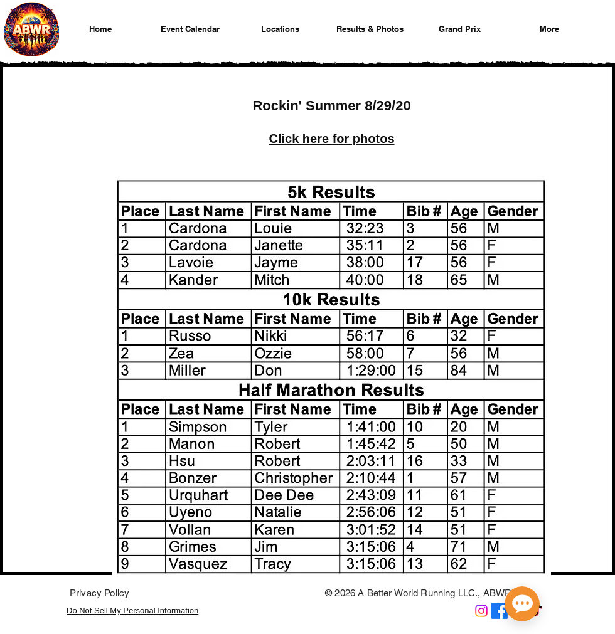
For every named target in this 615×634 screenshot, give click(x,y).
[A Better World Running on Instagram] (481, 611)
